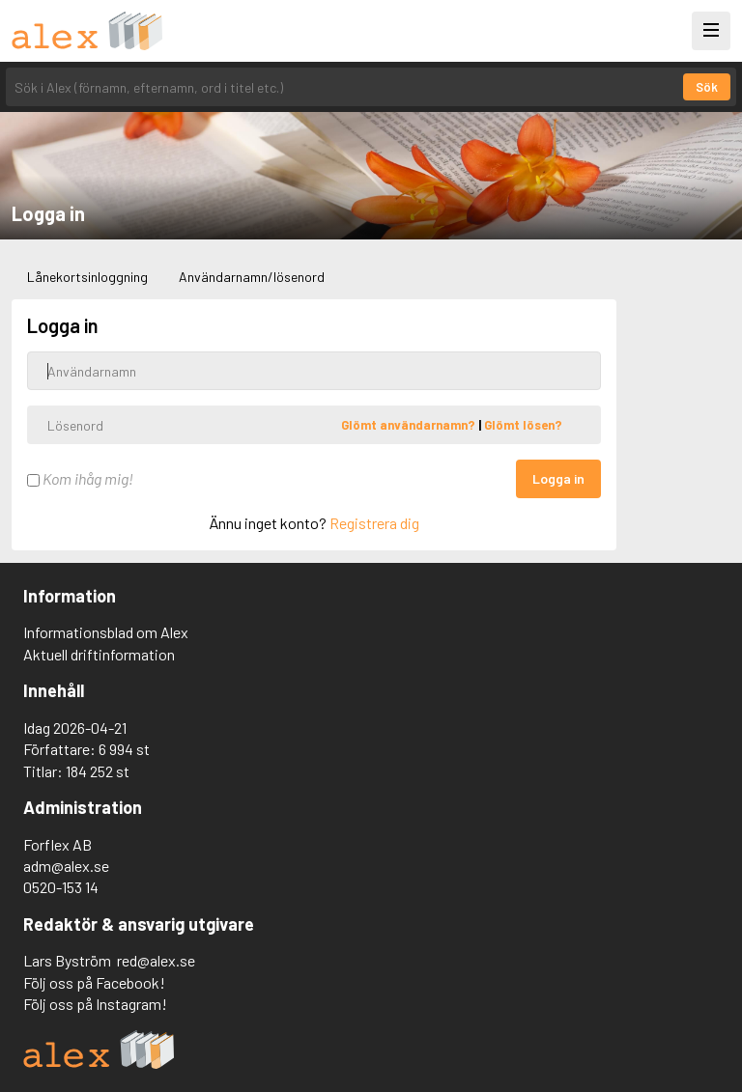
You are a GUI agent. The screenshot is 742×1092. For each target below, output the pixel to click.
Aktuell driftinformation (99, 654)
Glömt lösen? (523, 425)
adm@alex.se (66, 865)
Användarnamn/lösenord (252, 276)
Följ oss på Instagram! (95, 1003)
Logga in (558, 478)
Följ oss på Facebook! (94, 982)
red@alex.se (156, 960)
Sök (707, 87)
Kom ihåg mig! (80, 478)
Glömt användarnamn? (409, 425)
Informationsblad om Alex (105, 632)
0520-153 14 (61, 887)
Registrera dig (374, 523)
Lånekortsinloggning (87, 276)
